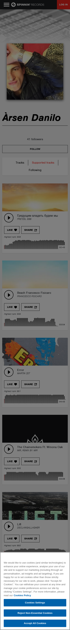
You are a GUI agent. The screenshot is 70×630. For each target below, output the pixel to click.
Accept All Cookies (35, 623)
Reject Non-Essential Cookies (35, 613)
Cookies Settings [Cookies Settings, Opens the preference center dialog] (35, 602)
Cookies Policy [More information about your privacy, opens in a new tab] (22, 595)
